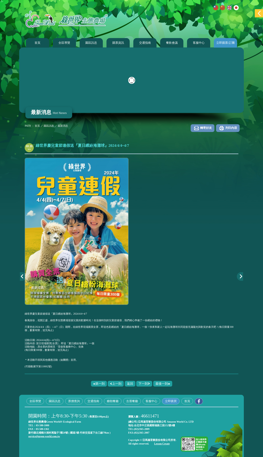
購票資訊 (118, 42)
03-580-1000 (42, 425)
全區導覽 (64, 42)
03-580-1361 (42, 429)
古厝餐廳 (132, 401)
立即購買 (171, 401)
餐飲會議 (172, 42)
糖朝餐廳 (113, 401)
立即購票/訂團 (225, 42)
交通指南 (145, 42)
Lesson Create (162, 443)
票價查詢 (74, 401)
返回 (130, 383)
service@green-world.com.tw (44, 436)
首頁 (37, 42)
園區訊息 (91, 42)
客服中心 (199, 42)
